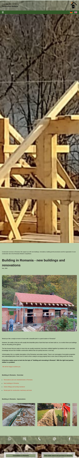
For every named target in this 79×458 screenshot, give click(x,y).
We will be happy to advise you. (11, 366)
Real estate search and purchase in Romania (58, 455)
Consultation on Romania (21, 455)
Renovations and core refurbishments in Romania (18, 380)
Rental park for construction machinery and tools (18, 390)
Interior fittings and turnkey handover (14, 387)
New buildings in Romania (11, 383)
